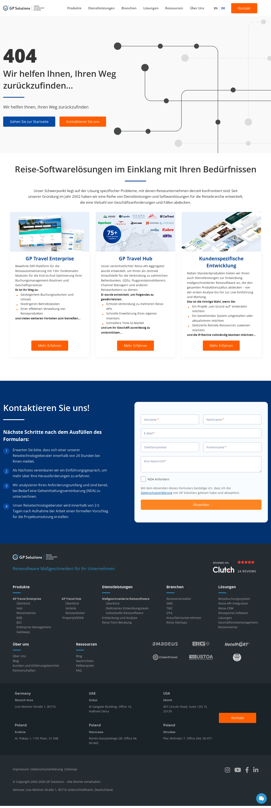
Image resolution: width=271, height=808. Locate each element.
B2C (19, 622)
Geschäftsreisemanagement (238, 622)
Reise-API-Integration (233, 603)
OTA (169, 613)
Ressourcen (173, 8)
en (214, 8)
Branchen (129, 8)
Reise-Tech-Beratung (117, 622)
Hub (19, 608)
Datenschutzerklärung (156, 493)
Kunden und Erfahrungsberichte (36, 666)
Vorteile (70, 608)
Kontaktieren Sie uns (82, 121)
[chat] (261, 798)
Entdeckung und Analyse (119, 618)
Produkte (76, 8)
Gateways (23, 632)
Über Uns (196, 8)
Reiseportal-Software (233, 613)
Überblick (23, 603)
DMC (169, 603)
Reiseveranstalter (178, 599)
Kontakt (242, 8)
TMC (169, 608)
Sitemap (71, 769)
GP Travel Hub (71, 599)
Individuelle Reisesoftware (124, 613)
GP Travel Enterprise (27, 599)
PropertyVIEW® (73, 618)
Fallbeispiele (85, 666)
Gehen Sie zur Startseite (29, 121)
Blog (16, 661)
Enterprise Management (34, 627)
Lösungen (150, 8)
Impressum (21, 769)
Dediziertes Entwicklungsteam (127, 608)
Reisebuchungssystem (234, 599)
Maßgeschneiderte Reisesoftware (125, 599)
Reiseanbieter (75, 613)
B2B (19, 618)
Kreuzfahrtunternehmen (183, 618)
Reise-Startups (176, 622)
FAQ (79, 670)
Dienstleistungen (102, 8)
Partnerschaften (24, 670)
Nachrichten (85, 661)
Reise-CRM (226, 608)
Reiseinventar (26, 613)
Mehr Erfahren (49, 345)
